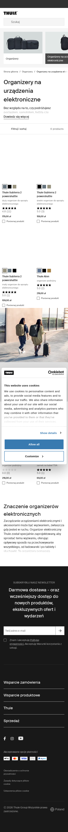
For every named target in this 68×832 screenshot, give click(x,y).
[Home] (13, 13)
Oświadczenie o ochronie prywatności (16, 772)
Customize (34, 456)
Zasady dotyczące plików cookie (16, 782)
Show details (48, 432)
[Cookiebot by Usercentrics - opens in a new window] (48, 372)
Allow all (34, 444)
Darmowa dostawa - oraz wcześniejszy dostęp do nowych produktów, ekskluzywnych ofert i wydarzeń (34, 603)
